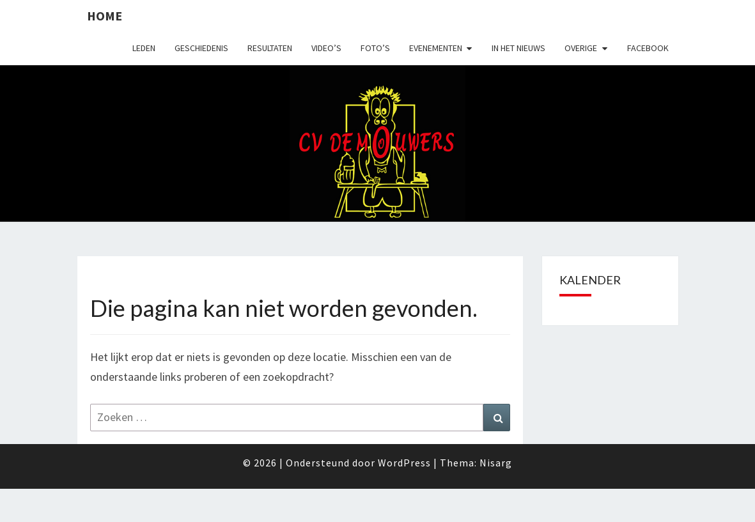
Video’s (326, 48)
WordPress (404, 462)
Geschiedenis (201, 48)
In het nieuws (518, 48)
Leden (143, 48)
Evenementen (435, 48)
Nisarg (495, 462)
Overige (580, 48)
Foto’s (375, 48)
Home (104, 16)
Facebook (648, 48)
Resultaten (269, 48)
